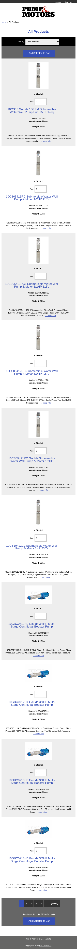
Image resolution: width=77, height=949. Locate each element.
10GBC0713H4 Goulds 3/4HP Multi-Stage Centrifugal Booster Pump (31, 860)
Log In (68, 2)
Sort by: (21, 42)
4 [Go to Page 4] (36, 904)
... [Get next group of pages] (46, 904)
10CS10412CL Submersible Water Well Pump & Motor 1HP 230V (31, 547)
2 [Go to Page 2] (26, 904)
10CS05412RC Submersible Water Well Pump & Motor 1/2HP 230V (32, 372)
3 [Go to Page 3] (31, 904)
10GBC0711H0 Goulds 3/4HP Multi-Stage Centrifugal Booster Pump (31, 625)
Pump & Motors (45, 945)
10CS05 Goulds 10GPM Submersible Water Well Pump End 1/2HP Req (32, 110)
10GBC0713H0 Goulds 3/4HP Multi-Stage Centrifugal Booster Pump (31, 781)
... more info (45, 141)
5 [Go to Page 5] (41, 904)
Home (57, 2)
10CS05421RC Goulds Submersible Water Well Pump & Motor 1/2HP (31, 460)
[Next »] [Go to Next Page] (54, 904)
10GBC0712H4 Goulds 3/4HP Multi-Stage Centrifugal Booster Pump (31, 703)
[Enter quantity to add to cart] (41, 101)
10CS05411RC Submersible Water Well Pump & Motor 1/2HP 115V (32, 198)
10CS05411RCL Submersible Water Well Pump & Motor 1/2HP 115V (31, 285)
